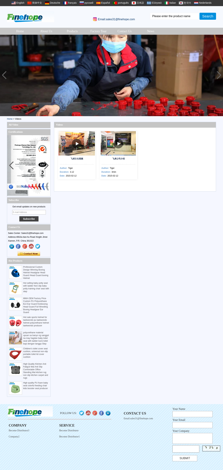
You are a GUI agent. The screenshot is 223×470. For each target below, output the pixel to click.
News (150, 31)
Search (207, 16)
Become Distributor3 (19, 430)
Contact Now (29, 253)
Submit (185, 458)
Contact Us (125, 31)
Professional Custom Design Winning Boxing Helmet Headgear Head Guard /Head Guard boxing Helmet (35, 272)
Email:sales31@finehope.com (116, 19)
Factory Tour (98, 31)
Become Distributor (69, 430)
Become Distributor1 (69, 436)
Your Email (178, 419)
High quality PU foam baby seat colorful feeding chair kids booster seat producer (35, 386)
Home (20, 31)
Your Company (181, 430)
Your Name (178, 408)
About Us (46, 31)
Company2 (14, 436)
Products (72, 31)
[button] (219, 75)
